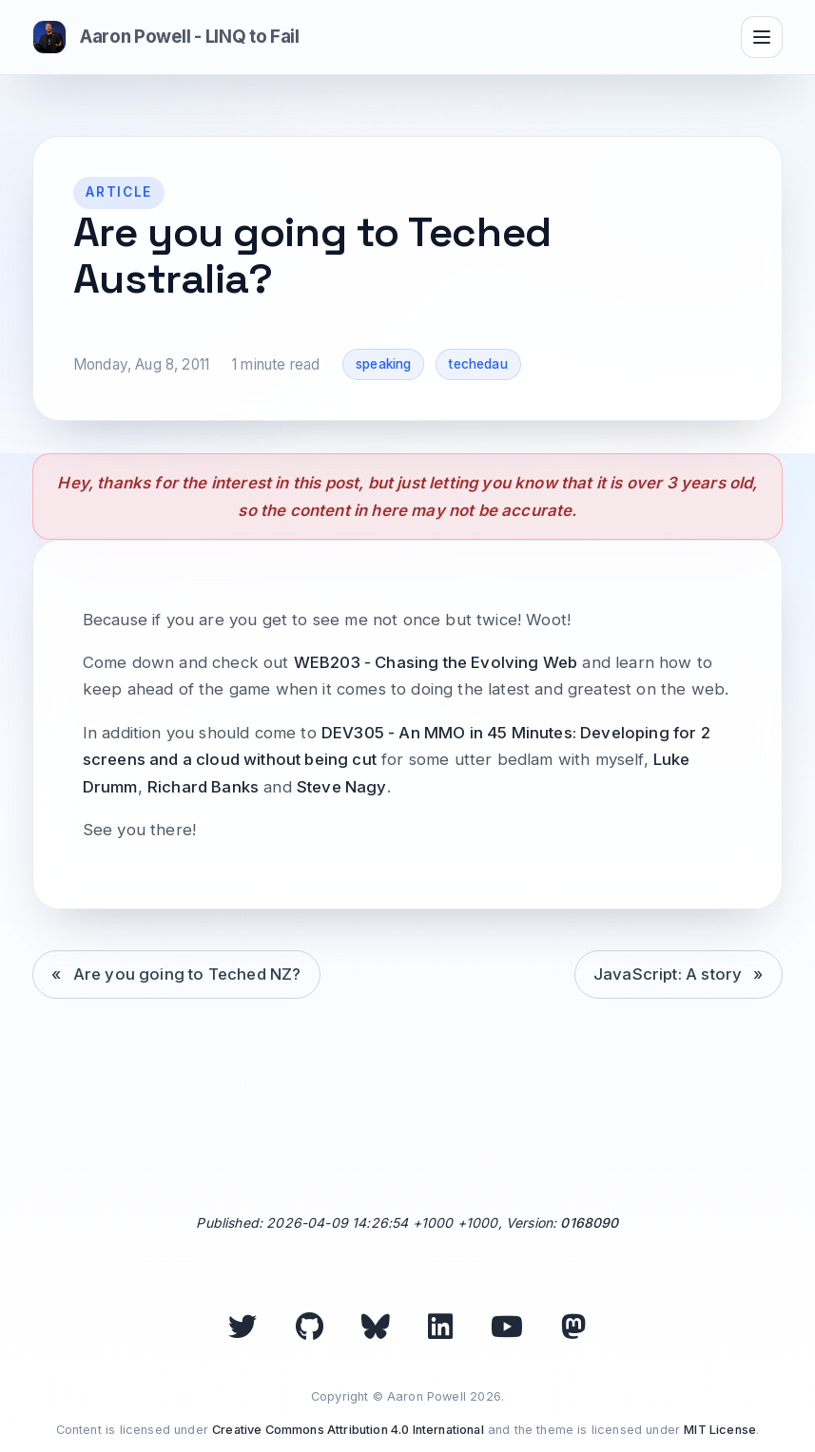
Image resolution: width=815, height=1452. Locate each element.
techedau (477, 364)
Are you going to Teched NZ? (187, 974)
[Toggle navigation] (762, 37)
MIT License (720, 1430)
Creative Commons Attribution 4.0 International (348, 1430)
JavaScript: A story (667, 974)
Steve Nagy (342, 786)
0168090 (589, 1222)
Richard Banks (203, 786)
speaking (383, 364)
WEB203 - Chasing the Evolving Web (436, 662)
